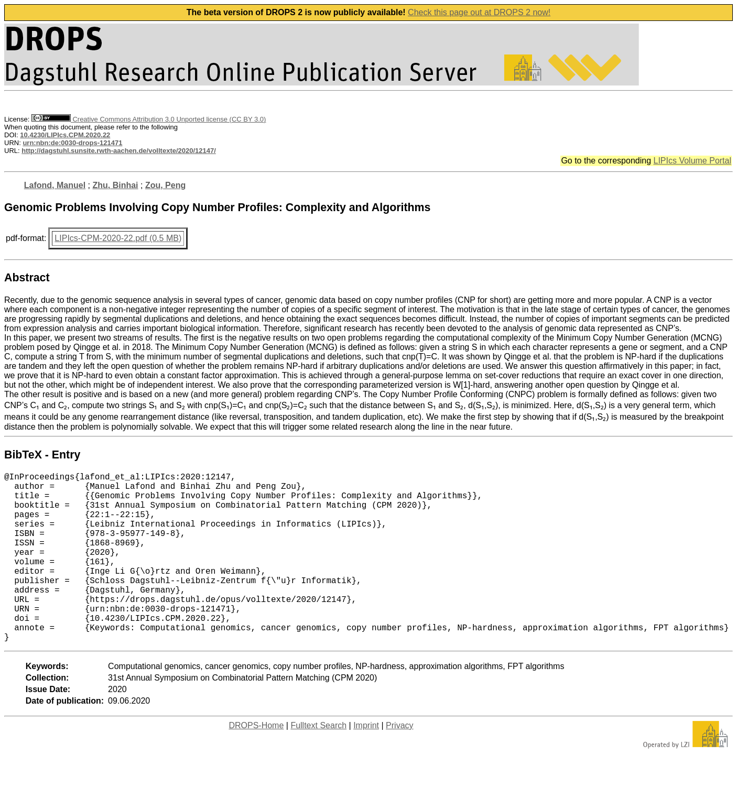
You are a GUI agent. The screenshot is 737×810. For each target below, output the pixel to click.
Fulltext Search (318, 763)
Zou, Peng (165, 185)
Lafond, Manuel (54, 185)
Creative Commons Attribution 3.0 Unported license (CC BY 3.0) (148, 119)
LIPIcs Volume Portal (692, 160)
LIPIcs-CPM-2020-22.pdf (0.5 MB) (118, 238)
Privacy (399, 763)
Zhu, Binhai (115, 185)
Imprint (366, 763)
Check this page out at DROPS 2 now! (479, 12)
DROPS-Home (256, 763)
